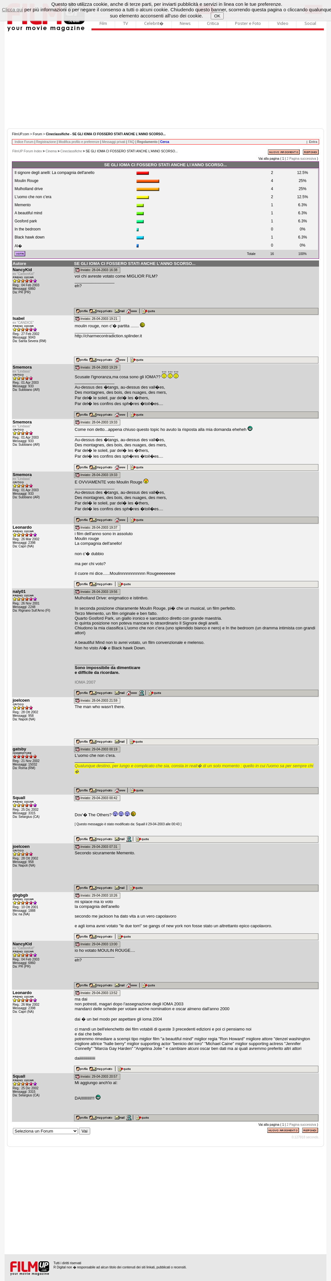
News (185, 23)
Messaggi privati (113, 142)
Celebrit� (154, 23)
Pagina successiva (302, 158)
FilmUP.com (20, 134)
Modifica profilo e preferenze (79, 142)
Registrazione (46, 142)
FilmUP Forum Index (27, 151)
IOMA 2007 (85, 682)
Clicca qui (12, 9)
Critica (213, 23)
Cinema (51, 151)
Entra (313, 142)
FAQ (131, 142)
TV (125, 23)
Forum (37, 134)
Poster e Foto (248, 23)
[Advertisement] (165, 80)
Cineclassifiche (71, 151)
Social (310, 23)
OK (217, 16)
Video (282, 23)
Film (103, 23)
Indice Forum (24, 142)
